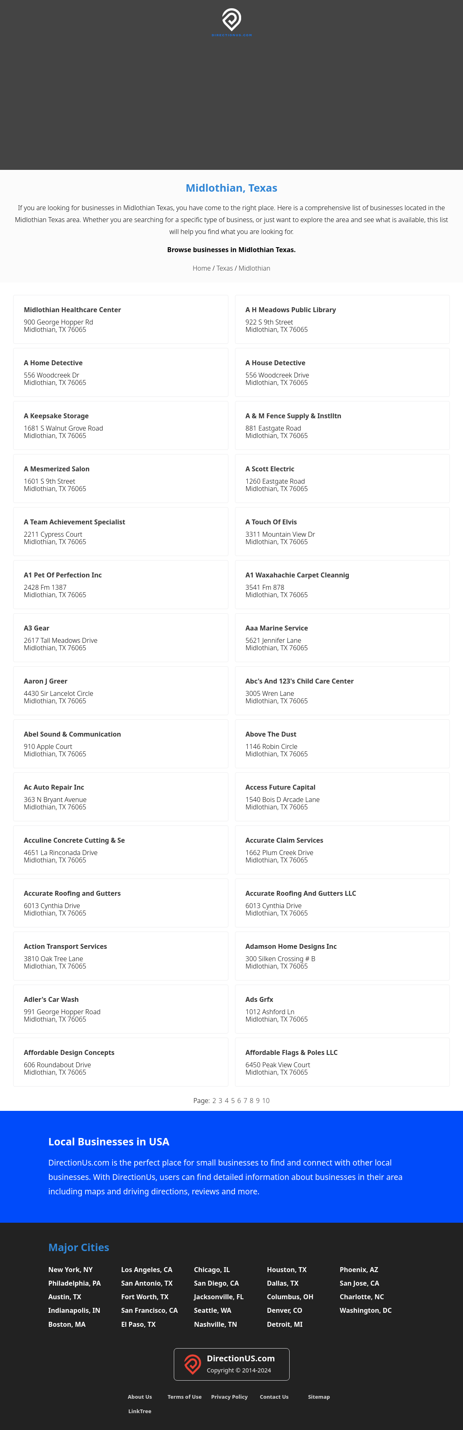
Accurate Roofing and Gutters (72, 893)
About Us (140, 1396)
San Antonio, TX (147, 1283)
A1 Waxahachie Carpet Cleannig (298, 574)
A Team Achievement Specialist (74, 521)
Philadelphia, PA (74, 1283)
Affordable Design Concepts (69, 1052)
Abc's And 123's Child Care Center (300, 681)
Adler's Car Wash (51, 999)
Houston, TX (287, 1269)
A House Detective (276, 362)
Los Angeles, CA (147, 1269)
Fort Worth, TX (144, 1296)
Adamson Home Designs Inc (291, 946)
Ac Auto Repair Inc (54, 787)
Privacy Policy (229, 1396)
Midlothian (254, 268)
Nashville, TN (215, 1324)
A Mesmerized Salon (57, 468)
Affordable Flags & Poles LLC (292, 1052)
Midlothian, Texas (232, 188)
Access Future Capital (281, 787)
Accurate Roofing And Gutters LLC (301, 893)
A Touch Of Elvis (271, 521)
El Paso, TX (138, 1324)
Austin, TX (64, 1296)
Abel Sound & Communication (72, 734)
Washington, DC (366, 1310)
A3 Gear (36, 628)
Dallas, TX (283, 1283)
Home (202, 268)
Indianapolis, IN (74, 1310)
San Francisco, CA (149, 1310)
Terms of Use (185, 1396)
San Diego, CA (216, 1283)
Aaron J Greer (45, 681)
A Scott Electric (270, 468)
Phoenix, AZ (359, 1269)
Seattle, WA (212, 1310)
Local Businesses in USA (109, 1141)
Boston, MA (67, 1324)
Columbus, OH (290, 1296)
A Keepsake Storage (56, 415)
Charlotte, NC (362, 1296)
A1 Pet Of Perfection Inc (63, 574)
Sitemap (319, 1396)
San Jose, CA (359, 1283)
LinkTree (140, 1411)
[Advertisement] (231, 102)
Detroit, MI (285, 1324)
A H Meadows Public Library (291, 309)
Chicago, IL (212, 1269)
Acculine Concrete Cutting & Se (74, 840)
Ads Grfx (260, 999)
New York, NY (70, 1269)
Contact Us (274, 1396)
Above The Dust (271, 734)
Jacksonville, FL (219, 1296)
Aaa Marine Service (277, 628)
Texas (225, 268)
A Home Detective (53, 362)
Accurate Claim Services (285, 840)
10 (266, 1100)
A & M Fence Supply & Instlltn (294, 415)
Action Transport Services (65, 946)
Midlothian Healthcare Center (72, 309)
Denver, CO (284, 1310)
